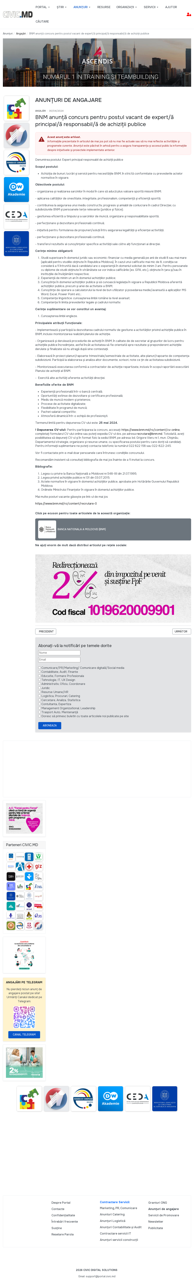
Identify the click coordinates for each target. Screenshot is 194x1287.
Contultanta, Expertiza (56, 704)
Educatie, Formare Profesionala (62, 676)
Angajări (40, 110)
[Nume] (59, 652)
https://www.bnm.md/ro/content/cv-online (151, 430)
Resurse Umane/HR (54, 692)
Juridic (45, 688)
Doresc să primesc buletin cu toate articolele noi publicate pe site (85, 716)
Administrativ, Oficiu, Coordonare (63, 684)
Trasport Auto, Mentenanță (59, 712)
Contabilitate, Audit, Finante (59, 672)
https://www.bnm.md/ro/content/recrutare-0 (66, 503)
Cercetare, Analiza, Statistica (60, 700)
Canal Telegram (24, 1034)
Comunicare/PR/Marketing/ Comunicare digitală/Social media (82, 668)
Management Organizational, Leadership (68, 708)
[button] (43, 7)
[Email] (59, 659)
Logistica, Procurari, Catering (60, 696)
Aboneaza (50, 725)
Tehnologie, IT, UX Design (58, 680)
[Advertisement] (97, 769)
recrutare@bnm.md (149, 434)
